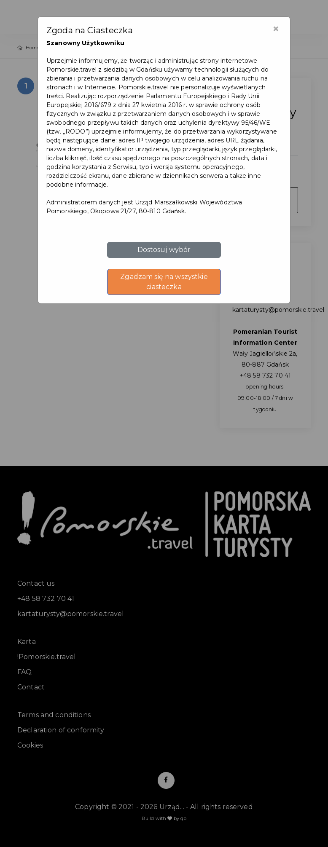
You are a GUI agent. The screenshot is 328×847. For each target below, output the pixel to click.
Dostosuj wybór (164, 250)
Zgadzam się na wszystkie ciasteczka (163, 282)
